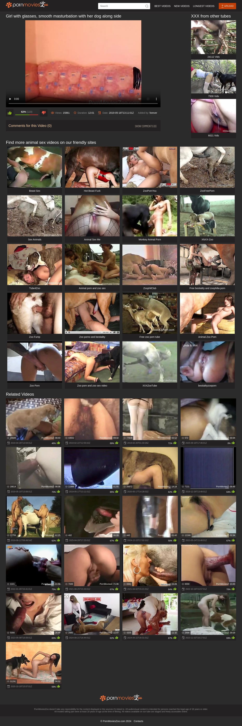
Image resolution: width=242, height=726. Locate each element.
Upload (227, 6)
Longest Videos (203, 6)
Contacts (138, 721)
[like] (10, 113)
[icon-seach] (147, 6)
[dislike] (43, 113)
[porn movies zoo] (27, 4)
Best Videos (162, 6)
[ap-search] (124, 6)
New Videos (181, 6)
